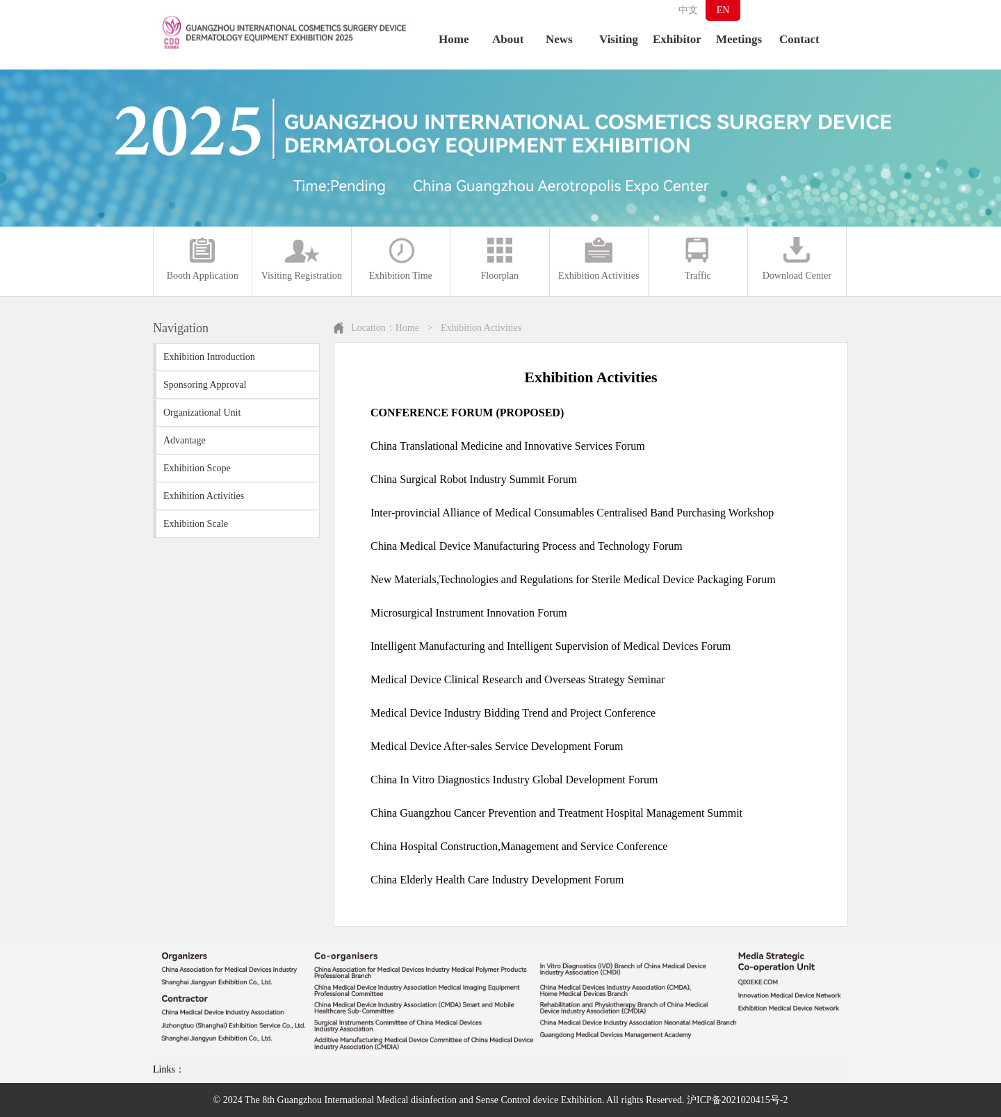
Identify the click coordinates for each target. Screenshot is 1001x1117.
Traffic (697, 259)
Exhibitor (677, 39)
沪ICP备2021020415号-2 (737, 1100)
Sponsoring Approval (204, 385)
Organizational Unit (202, 412)
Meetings (739, 39)
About (507, 39)
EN (723, 10)
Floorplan (500, 259)
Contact (799, 39)
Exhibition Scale (195, 524)
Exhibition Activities (598, 259)
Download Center (797, 259)
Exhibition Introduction (209, 357)
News (559, 39)
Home (454, 39)
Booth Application (202, 259)
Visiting (618, 39)
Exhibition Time (400, 259)
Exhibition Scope (197, 468)
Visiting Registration (301, 259)
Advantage (184, 440)
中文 (688, 10)
